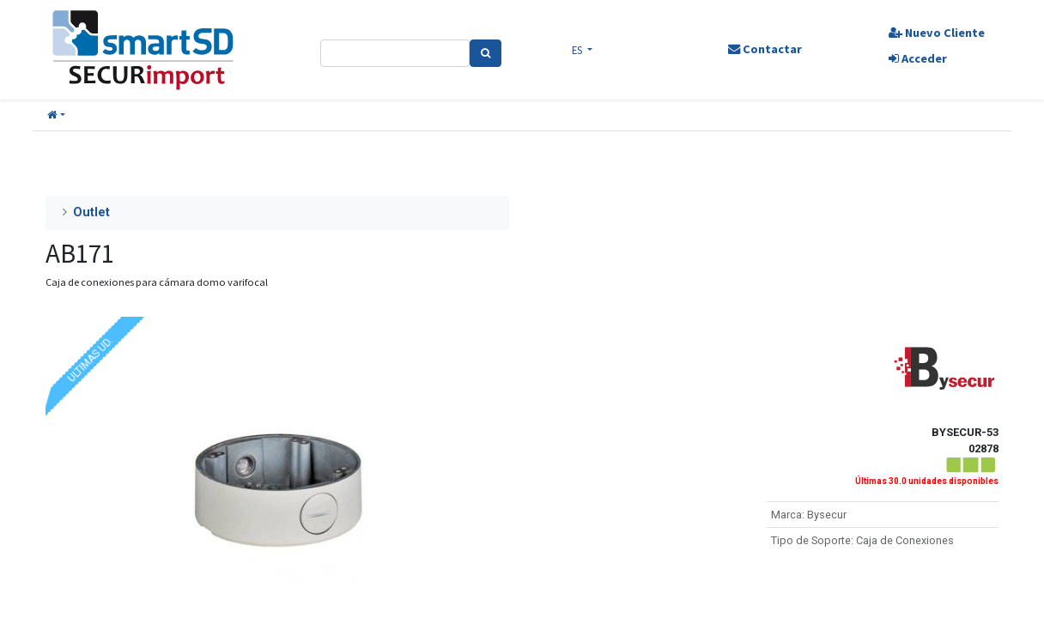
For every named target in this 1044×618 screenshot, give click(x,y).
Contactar (765, 49)
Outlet (91, 212)
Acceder (918, 58)
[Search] (485, 53)
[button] (56, 115)
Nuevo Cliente (937, 32)
